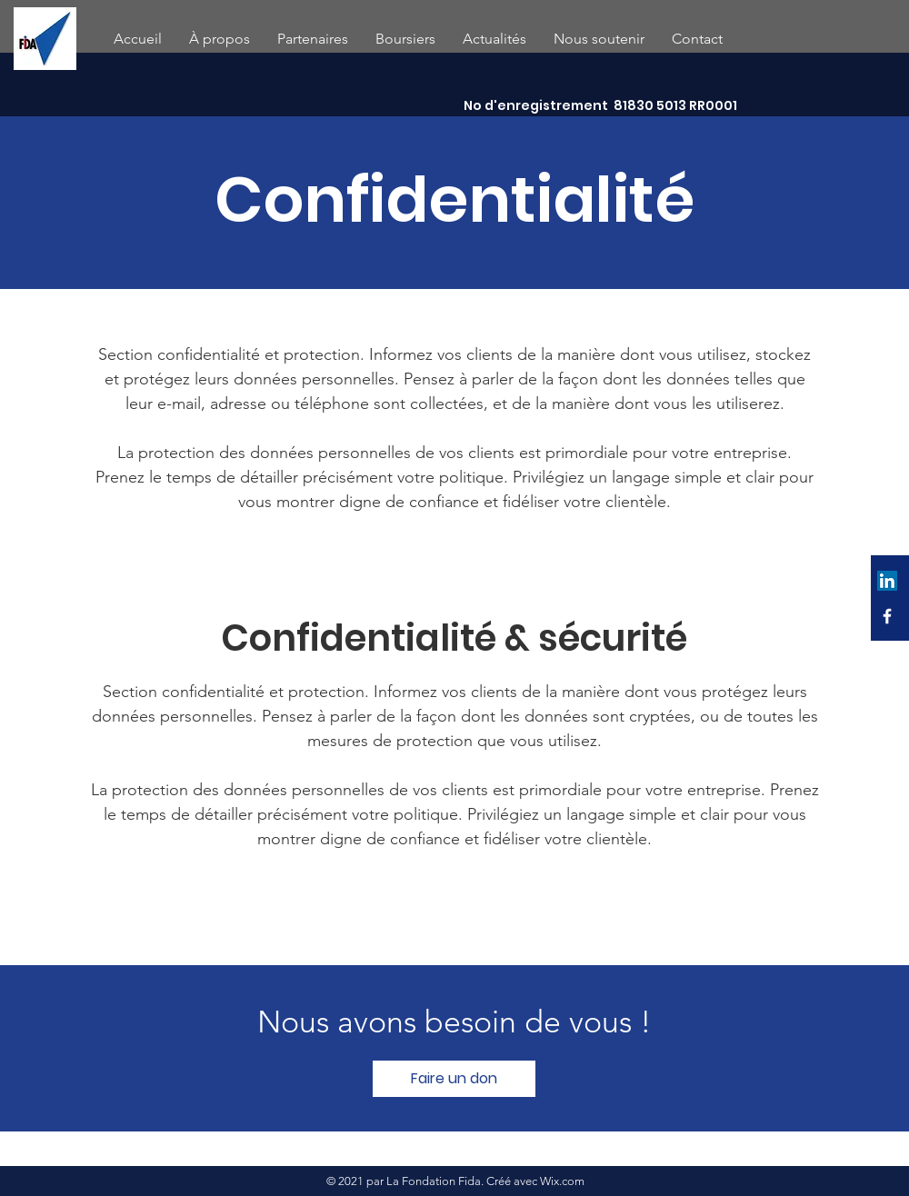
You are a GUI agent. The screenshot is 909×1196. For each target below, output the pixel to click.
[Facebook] (887, 616)
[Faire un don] (454, 1079)
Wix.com (562, 1181)
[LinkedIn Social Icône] (887, 581)
